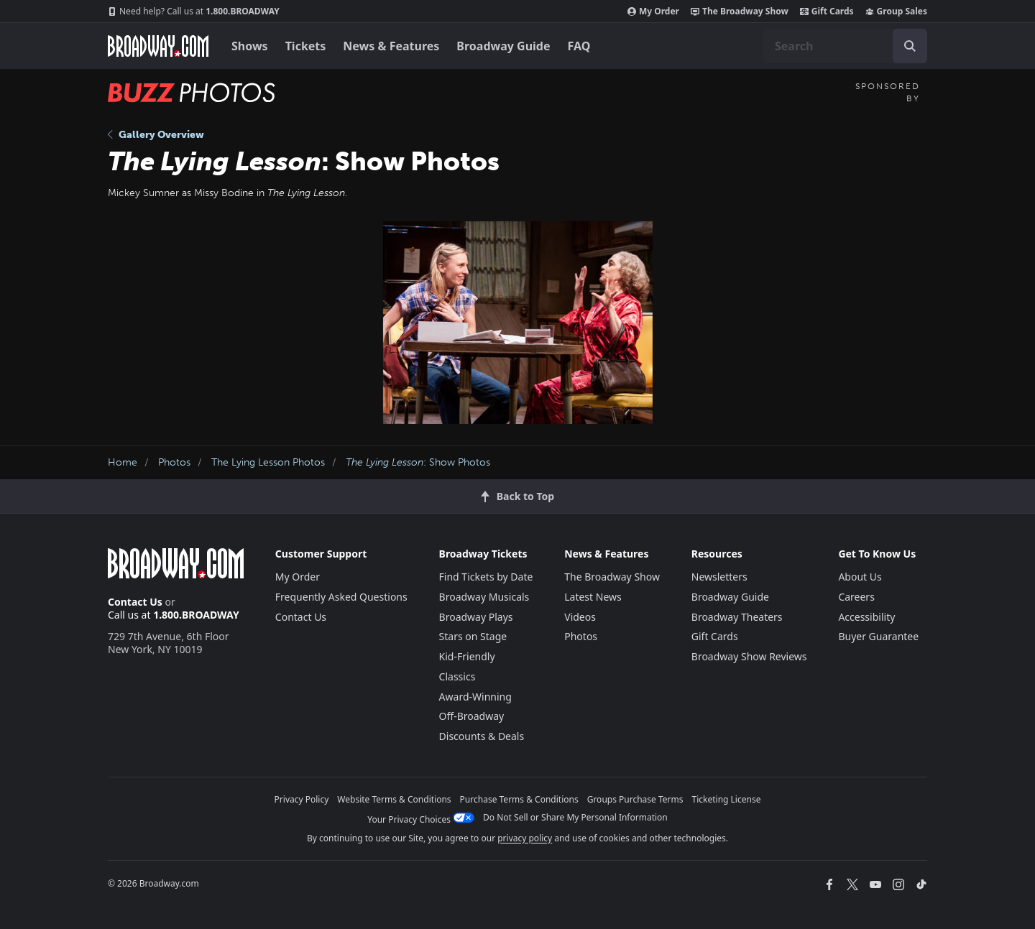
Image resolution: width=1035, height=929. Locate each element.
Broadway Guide (503, 46)
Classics (457, 676)
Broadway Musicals (484, 597)
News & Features (391, 46)
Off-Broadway (472, 716)
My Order (653, 11)
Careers (856, 597)
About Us (859, 576)
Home (122, 462)
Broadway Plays (476, 617)
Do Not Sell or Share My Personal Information (575, 817)
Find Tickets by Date (486, 576)
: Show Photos (418, 462)
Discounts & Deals (482, 736)
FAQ (579, 46)
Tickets (305, 46)
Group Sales (896, 11)
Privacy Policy (302, 799)
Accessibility (866, 617)
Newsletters (719, 576)
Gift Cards (827, 11)
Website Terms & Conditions (394, 799)
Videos (580, 617)
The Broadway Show (739, 11)
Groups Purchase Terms (635, 799)
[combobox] (845, 46)
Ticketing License (726, 799)
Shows (249, 46)
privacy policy (524, 838)
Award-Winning (475, 696)
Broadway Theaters (737, 617)
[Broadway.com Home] (158, 46)
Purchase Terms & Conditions (519, 799)
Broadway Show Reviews (749, 656)
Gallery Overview (156, 135)
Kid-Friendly (467, 656)
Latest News (593, 597)
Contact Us (135, 602)
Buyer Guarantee (878, 636)
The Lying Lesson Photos (268, 462)
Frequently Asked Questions (341, 597)
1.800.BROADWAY (194, 11)
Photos (174, 462)
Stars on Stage (473, 636)
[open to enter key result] (910, 46)
